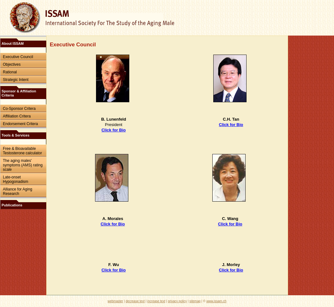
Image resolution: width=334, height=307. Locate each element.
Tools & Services (15, 135)
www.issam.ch (216, 301)
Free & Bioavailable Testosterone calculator (22, 150)
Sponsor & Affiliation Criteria (19, 93)
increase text (156, 301)
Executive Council (18, 57)
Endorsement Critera (20, 124)
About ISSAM (13, 43)
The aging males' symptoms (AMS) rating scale (22, 165)
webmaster (115, 301)
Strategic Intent (16, 79)
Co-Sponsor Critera (19, 108)
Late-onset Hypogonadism (15, 179)
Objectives (12, 64)
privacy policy (177, 301)
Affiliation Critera (17, 116)
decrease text (135, 301)
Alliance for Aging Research (17, 191)
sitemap (195, 301)
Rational (10, 72)
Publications (12, 205)
